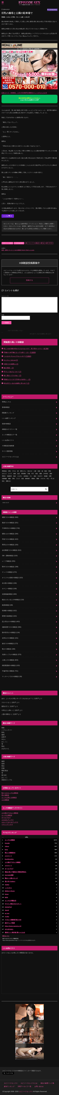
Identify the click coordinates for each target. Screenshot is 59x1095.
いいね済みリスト (8, 440)
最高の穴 (5, 706)
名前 (3, 315)
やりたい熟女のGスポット (13, 904)
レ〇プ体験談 (8, 561)
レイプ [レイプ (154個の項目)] (10, 473)
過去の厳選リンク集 (47, 1083)
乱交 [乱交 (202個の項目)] (18, 473)
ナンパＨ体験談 (9, 572)
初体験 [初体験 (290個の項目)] (45, 476)
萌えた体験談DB (10, 852)
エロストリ (8, 856)
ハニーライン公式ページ (29, 99)
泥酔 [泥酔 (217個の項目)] (51, 473)
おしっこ (5, 741)
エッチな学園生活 (10, 900)
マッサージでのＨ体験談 (12, 676)
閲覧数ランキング (8, 413)
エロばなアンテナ (8, 820)
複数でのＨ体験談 (10, 517)
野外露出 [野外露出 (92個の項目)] (23, 473)
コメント (5, 296)
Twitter (7, 884)
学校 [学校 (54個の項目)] (49, 471)
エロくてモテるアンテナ (10, 822)
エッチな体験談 (7, 815)
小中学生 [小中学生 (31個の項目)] (45, 473)
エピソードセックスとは (10, 456)
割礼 (3, 732)
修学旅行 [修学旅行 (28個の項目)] (27, 478)
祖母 (3, 763)
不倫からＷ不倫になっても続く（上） (20, 352)
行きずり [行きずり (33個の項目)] (40, 476)
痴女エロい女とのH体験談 (13, 599)
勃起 (43, 243)
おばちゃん (5, 748)
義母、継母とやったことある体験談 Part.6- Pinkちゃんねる (18, 250)
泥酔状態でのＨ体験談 (11, 627)
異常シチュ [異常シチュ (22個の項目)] (23, 471)
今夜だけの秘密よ (11, 364)
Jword (7, 910)
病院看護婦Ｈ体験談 (11, 665)
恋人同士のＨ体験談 (11, 621)
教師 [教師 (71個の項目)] (9, 478)
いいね (7, 216)
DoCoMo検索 (9, 875)
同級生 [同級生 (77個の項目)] (33, 478)
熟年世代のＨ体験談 (11, 632)
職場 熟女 (5, 770)
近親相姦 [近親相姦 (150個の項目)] (4, 478)
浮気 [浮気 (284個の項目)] (13, 478)
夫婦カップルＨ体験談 (11, 654)
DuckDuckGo (9, 859)
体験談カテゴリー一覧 (9, 429)
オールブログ (6, 817)
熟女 (3, 746)
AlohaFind (8, 907)
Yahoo (7, 846)
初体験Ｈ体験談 (9, 610)
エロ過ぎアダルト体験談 (10, 813)
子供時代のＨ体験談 (11, 528)
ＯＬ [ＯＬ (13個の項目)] (31, 476)
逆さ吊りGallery (10, 881)
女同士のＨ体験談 (10, 638)
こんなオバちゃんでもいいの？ (17, 356)
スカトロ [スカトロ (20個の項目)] (43, 478)
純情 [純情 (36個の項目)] (14, 473)
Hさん (4, 739)
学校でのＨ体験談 (10, 539)
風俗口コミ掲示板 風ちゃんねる (15, 932)
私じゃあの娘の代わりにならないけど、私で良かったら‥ (26, 348)
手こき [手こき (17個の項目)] (52, 478)
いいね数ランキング (9, 418)
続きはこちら (5, 936)
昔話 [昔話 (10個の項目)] (35, 476)
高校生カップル (7, 780)
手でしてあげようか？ (12, 372)
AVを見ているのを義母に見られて (16, 383)
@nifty (7, 916)
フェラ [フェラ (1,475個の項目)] (18, 478)
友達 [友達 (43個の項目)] (39, 471)
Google (7, 843)
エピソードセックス (11, 1083)
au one (7, 913)
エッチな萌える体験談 (9, 797)
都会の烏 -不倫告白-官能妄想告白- (16, 872)
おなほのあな (9, 929)
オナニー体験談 (9, 588)
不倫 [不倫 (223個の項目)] (29, 473)
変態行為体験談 (9, 616)
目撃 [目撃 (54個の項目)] (50, 476)
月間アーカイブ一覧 (24, 1086)
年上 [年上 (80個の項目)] (48, 478)
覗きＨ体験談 (8, 649)
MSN (6, 897)
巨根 (3, 768)
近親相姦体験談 (20, 243)
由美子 (4, 737)
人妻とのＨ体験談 (10, 660)
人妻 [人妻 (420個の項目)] (35, 471)
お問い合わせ (39, 1086)
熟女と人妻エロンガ (11, 878)
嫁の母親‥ (9, 368)
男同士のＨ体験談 (10, 544)
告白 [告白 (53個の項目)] (3, 481)
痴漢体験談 (7, 605)
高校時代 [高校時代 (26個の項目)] (9, 476)
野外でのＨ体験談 (8, 243)
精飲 (3, 728)
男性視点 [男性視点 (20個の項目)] (4, 471)
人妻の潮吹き (6, 714)
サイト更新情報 (7, 451)
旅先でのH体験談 (10, 643)
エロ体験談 (5, 800)
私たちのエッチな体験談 (10, 793)
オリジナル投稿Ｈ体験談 (12, 577)
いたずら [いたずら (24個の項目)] (19, 476)
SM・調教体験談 (10, 555)
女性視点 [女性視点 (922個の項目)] (26, 476)
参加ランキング (9, 1086)
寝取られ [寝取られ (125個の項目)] (8, 481)
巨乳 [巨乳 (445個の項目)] (9, 471)
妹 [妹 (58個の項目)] (42, 471)
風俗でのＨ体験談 (10, 522)
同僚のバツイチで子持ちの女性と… (17, 379)
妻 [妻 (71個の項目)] (18, 471)
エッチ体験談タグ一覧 (9, 434)
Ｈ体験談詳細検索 (8, 446)
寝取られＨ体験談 (10, 534)
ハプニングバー (7, 730)
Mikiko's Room (10, 891)
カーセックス (30, 243)
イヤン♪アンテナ (7, 824)
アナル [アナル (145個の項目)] (14, 471)
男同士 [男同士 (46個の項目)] (3, 476)
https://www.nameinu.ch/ (13, 926)
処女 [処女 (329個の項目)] (14, 476)
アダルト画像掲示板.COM (13, 920)
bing (6, 849)
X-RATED (50, 243)
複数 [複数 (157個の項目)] (40, 473)
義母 (38, 243)
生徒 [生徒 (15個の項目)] (22, 478)
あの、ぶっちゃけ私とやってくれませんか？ (17, 698)
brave (7, 894)
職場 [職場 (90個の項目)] (38, 478)
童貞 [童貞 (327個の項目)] (46, 471)
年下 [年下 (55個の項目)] (33, 473)
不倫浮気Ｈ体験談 (10, 671)
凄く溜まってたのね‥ (12, 375)
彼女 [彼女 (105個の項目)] (37, 473)
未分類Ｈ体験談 (9, 583)
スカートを (5, 702)
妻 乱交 (4, 775)
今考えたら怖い (7, 710)
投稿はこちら (6, 402)
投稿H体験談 (6, 424)
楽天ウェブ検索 (10, 923)
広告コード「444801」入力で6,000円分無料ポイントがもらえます (24, 93)
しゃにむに (8, 888)
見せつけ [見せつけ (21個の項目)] (30, 471)
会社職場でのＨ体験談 (11, 550)
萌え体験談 (5, 795)
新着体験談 (6, 407)
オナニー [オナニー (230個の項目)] (4, 473)
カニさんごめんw (11, 360)
